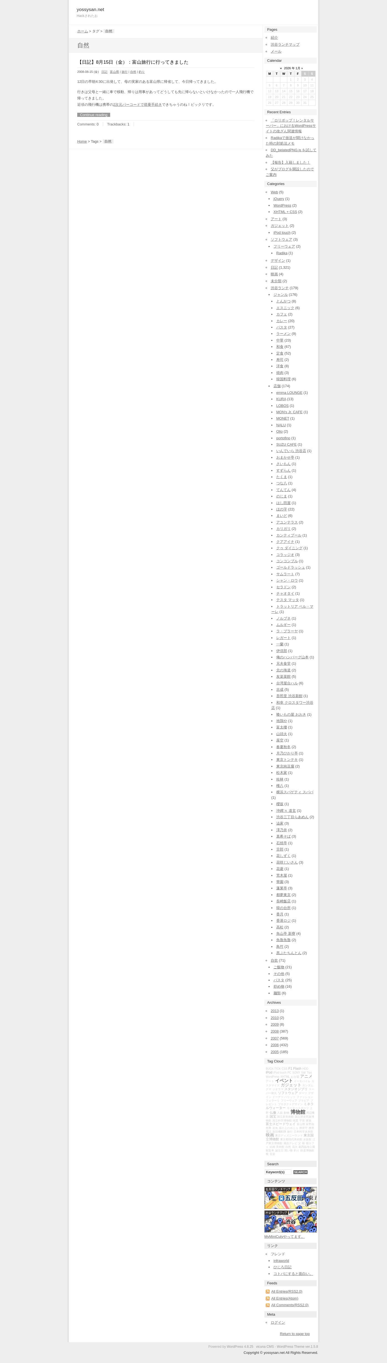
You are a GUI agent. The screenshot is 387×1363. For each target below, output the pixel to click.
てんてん (283, 490)
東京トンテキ (287, 760)
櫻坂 (279, 804)
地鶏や (281, 721)
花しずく (283, 856)
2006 (275, 1045)
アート (276, 219)
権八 (279, 786)
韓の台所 (283, 908)
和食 (279, 347)
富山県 (114, 71)
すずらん (283, 470)
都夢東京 (283, 895)
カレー (281, 321)
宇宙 (302, 1120)
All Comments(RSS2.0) (289, 1305)
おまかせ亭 (285, 457)
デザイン (278, 260)
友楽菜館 (283, 676)
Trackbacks (116, 124)
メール (276, 51)
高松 (279, 927)
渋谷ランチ (280, 288)
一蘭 (279, 644)
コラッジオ (285, 555)
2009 (275, 1024)
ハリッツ (289, 1096)
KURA (281, 399)
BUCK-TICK (273, 1068)
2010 (275, 1018)
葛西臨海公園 (306, 1146)
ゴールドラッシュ (290, 567)
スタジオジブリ (296, 1089)
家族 (308, 1120)
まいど (281, 516)
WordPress (282, 205)
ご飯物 (279, 967)
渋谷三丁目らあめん (292, 817)
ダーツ (303, 1093)
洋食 (279, 366)
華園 (279, 882)
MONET (282, 418)
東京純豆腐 (285, 766)
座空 (279, 740)
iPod (269, 1072)
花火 (295, 1146)
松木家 (281, 773)
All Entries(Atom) (284, 1298)
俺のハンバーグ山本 (292, 657)
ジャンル (281, 294)
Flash (297, 1069)
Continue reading (93, 115)
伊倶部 (281, 651)
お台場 (295, 1076)
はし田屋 (283, 503)
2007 (275, 1038)
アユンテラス (287, 522)
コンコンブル (287, 561)
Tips (309, 1072)
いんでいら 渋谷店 (291, 451)
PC (289, 1072)
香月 (279, 914)
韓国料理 (283, 379)
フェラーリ (273, 1100)
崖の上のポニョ (288, 1128)
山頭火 (281, 734)
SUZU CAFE (286, 444)
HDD (305, 1068)
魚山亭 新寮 (285, 933)
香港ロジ (283, 920)
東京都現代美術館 (291, 1139)
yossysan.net (90, 9)
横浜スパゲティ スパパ (294, 792)
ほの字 (281, 509)
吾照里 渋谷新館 (289, 696)
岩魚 (275, 1128)
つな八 (281, 483)
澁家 (279, 823)
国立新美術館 (285, 1116)
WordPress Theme (291, 1347)
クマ (268, 1089)
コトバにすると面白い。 (293, 1274)
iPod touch (282, 232)
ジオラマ (277, 1089)
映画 (274, 274)
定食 (279, 353)
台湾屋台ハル (287, 683)
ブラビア (303, 1100)
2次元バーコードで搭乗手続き (137, 104)
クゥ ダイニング (289, 548)
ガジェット (280, 226)
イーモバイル (302, 1081)
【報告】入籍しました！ (290, 162)
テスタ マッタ (287, 600)
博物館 (297, 1112)
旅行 (125, 71)
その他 (279, 974)
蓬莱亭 (281, 888)
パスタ (281, 327)
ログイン (278, 1322)
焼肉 (279, 373)
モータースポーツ (298, 1108)
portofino (283, 438)
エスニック (285, 308)
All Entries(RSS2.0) (286, 1291)
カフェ (281, 314)
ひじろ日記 (282, 1267)
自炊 (274, 960)
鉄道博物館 (307, 1150)
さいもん (283, 464)
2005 (275, 1052)
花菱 (279, 869)
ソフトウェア (281, 239)
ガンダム (307, 1085)
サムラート (285, 574)
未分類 (276, 281)
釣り (142, 71)
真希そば (283, 836)
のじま (281, 496)
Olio (279, 431)
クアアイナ (285, 542)
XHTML (285, 1076)
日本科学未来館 (303, 1131)
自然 (133, 71)
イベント (284, 1080)
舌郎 (279, 849)
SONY (296, 1072)
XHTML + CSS (285, 212)
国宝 (273, 1116)
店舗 (277, 386)
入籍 (280, 1112)
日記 (104, 71)
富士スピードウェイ (281, 1124)
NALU (281, 425)
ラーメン (283, 334)
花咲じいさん (287, 862)
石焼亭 (281, 843)
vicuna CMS (265, 1347)
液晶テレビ (290, 1143)
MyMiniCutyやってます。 (284, 1236)
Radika (281, 253)
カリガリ (283, 529)
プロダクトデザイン (290, 1104)
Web (274, 192)
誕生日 (279, 1150)
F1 (290, 1069)
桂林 (279, 779)
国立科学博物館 (282, 1120)
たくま (281, 477)
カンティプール (288, 535)
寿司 (279, 360)
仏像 (273, 1113)
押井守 (303, 1128)
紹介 (274, 37)
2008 (275, 1031)
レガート (283, 638)
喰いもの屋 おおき (291, 714)
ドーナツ (277, 1096)
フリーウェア (284, 246)
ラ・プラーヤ (287, 631)
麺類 (277, 993)
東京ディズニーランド (289, 1135)
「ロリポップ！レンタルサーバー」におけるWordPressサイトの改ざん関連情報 (291, 125)
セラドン (283, 587)
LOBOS (282, 406)
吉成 (279, 689)
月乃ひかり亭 (287, 753)
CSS (285, 1068)
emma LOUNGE (289, 393)
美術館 (280, 1146)
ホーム (82, 31)
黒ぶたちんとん (288, 953)
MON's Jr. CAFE (289, 412)
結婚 (272, 1146)
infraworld (281, 1261)
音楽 (272, 1154)
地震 (295, 1120)
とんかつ (283, 301)
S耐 (303, 1072)
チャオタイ (285, 593)
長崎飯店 (283, 901)
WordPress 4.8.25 (240, 1347)
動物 (286, 1112)
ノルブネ (283, 618)
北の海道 (283, 670)
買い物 (288, 1150)
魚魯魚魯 (283, 940)
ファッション (304, 1096)
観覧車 (270, 1150)
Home (82, 141)
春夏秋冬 (283, 747)
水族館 (307, 1139)
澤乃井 (281, 830)
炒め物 (279, 986)
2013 (275, 1011)
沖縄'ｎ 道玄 (286, 810)
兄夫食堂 (283, 663)
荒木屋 (281, 875)
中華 (279, 340)
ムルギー (283, 625)
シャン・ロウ (287, 580)
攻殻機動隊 (279, 1131)
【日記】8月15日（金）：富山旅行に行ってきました (133, 62)
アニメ (306, 1076)
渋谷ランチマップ (285, 44)
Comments (86, 124)
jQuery (279, 199)
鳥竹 (279, 946)
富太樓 (281, 727)
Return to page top (295, 1334)
